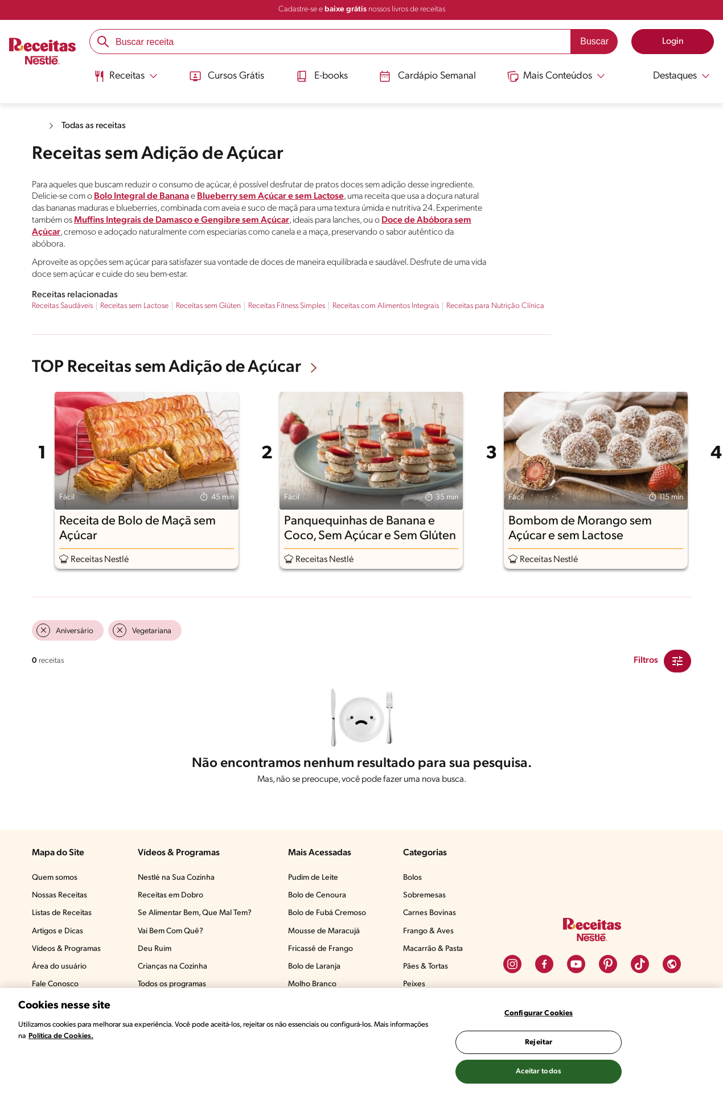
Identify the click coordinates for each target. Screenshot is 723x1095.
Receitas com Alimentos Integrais (385, 306)
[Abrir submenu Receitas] (124, 75)
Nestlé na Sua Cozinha (176, 877)
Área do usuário (59, 966)
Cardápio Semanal (427, 75)
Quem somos (54, 877)
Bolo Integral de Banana (141, 196)
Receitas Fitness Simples (286, 306)
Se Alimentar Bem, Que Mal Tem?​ (195, 913)
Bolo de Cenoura (317, 895)
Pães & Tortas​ (425, 966)
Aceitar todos (538, 1071)
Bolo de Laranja (314, 966)
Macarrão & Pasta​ (433, 949)
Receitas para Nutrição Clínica (495, 306)
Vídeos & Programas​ (66, 949)
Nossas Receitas (59, 895)
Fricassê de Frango (320, 949)
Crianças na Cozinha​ (172, 966)
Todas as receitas (94, 125)
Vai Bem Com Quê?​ (170, 931)
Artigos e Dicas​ (57, 931)
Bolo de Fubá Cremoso (327, 913)
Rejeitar (538, 1042)
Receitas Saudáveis (62, 306)
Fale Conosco (55, 984)
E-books (321, 75)
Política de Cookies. (60, 1036)
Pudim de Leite (313, 877)
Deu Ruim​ (154, 949)
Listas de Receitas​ (62, 913)
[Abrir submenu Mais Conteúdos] (558, 75)
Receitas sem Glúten (208, 306)
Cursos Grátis (225, 75)
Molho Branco (312, 984)
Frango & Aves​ (428, 931)
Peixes (414, 984)
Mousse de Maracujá (324, 931)
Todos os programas (172, 984)
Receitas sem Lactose (134, 306)
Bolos (412, 877)
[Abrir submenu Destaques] (675, 75)
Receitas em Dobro (170, 895)
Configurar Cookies (538, 1013)
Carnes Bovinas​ (429, 913)
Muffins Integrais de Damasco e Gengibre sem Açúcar (181, 220)
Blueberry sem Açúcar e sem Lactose (270, 196)
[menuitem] (123, 80)
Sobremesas (424, 895)
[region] (361, 1041)
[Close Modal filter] (677, 661)
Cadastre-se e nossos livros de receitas (361, 9)
